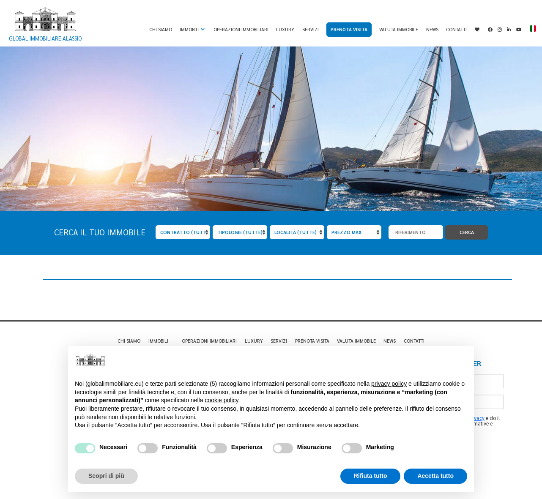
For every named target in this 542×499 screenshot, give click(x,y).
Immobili (190, 29)
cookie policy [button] (221, 400)
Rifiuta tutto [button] (370, 475)
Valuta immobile (398, 29)
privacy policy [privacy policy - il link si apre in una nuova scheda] (389, 383)
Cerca (467, 232)
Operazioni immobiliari (241, 29)
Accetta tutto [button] (435, 475)
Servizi (310, 29)
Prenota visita (349, 29)
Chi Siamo (160, 29)
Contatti (456, 29)
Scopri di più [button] (106, 475)
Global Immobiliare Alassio (45, 23)
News (432, 29)
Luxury (285, 29)
